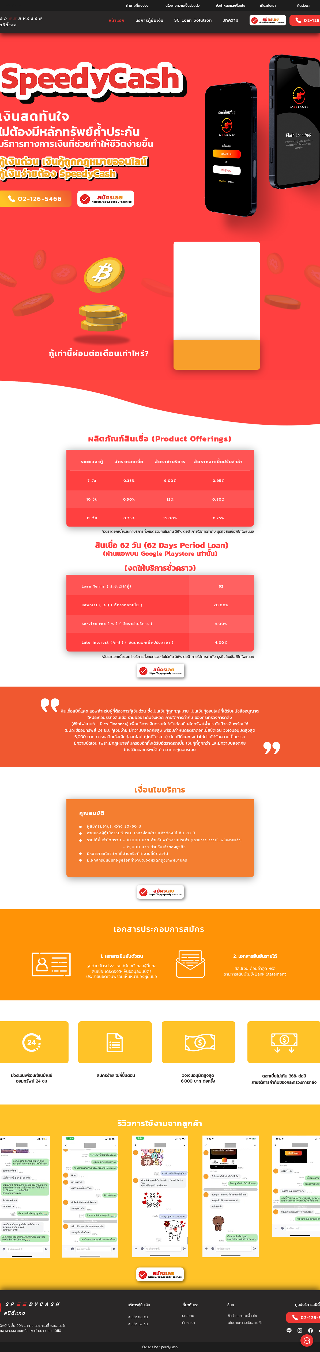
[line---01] (289, 1330)
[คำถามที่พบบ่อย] (137, 5)
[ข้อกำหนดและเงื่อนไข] (231, 5)
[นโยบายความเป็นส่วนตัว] (182, 5)
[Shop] (306, 1340)
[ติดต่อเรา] (304, 5)
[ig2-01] (300, 1330)
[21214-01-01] (310, 1330)
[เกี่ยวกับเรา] (267, 5)
